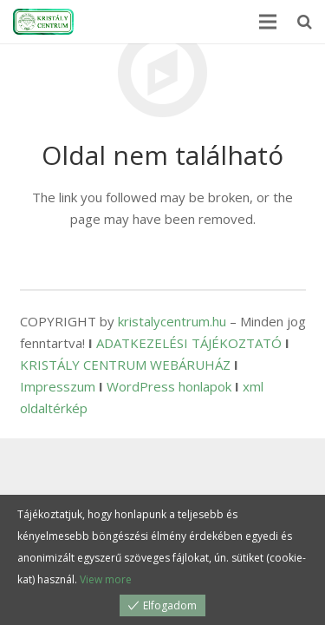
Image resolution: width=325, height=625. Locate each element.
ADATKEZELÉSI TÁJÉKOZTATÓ (189, 343)
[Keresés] (304, 21)
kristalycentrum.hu (172, 321)
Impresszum (57, 386)
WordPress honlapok (169, 386)
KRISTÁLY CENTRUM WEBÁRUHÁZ (125, 364)
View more (106, 579)
